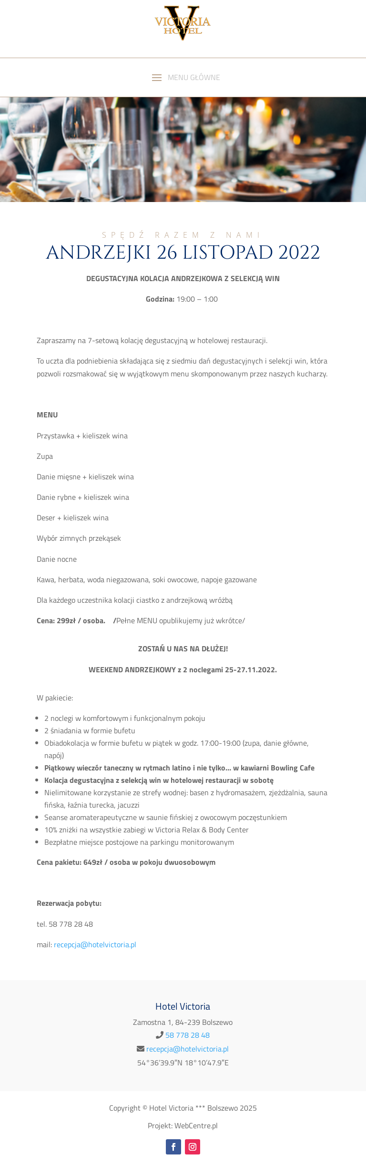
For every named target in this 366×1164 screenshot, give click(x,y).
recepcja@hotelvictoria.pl (187, 1048)
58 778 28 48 (187, 1035)
